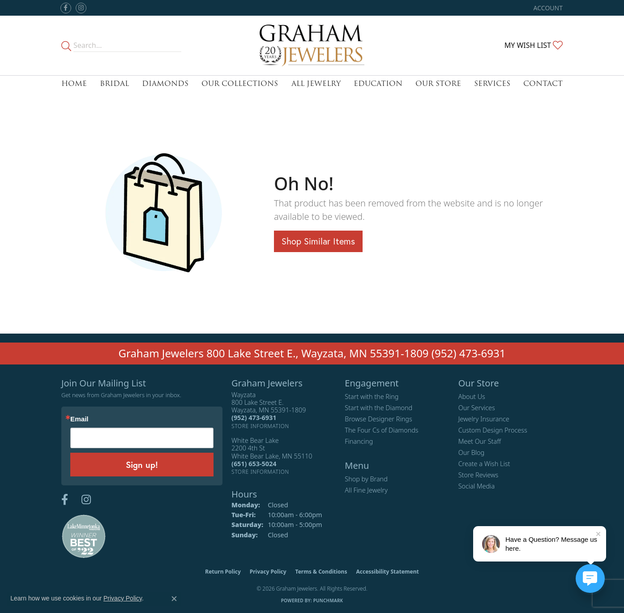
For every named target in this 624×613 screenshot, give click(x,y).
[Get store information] (260, 426)
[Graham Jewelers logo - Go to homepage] (312, 45)
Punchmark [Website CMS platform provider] (328, 600)
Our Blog (471, 452)
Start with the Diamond (378, 407)
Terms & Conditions (321, 571)
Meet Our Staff (479, 441)
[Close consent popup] (174, 598)
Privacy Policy (268, 571)
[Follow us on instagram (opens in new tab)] (81, 8)
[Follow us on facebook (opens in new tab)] (65, 8)
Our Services (476, 407)
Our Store (438, 83)
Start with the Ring (371, 396)
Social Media (476, 486)
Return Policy (223, 571)
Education (378, 83)
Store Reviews (478, 475)
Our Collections (239, 83)
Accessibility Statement (387, 571)
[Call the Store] (253, 417)
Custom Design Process (492, 430)
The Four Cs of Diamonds (381, 430)
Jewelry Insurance (483, 419)
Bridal (114, 83)
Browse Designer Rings (378, 419)
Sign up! (142, 464)
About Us (471, 396)
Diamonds (165, 83)
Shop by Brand (366, 479)
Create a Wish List (484, 463)
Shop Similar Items (318, 241)
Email (79, 419)
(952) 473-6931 (469, 353)
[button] (547, 8)
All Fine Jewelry (366, 490)
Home (74, 83)
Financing (359, 441)
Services (492, 83)
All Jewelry (316, 83)
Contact (543, 83)
